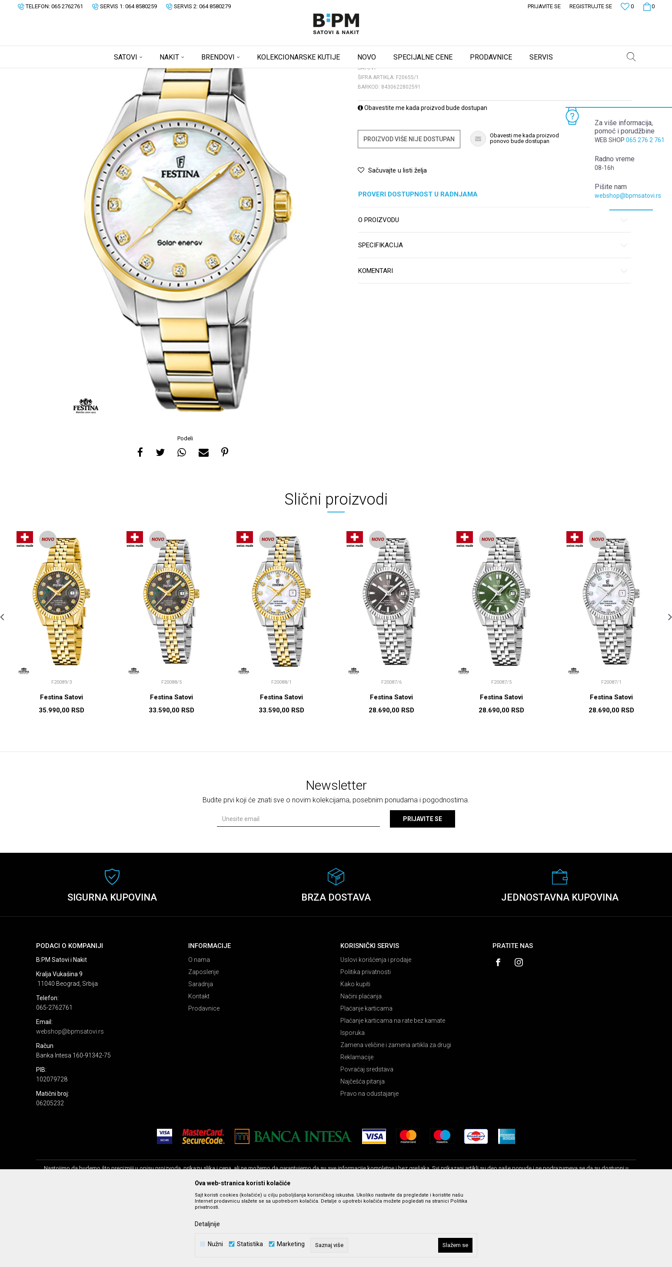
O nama (199, 1027)
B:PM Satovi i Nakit (58, 74)
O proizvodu (493, 288)
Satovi (123, 74)
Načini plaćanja (361, 1064)
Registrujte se (590, 6)
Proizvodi (98, 74)
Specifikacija (493, 313)
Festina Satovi (61, 765)
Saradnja (200, 1052)
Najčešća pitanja (362, 1149)
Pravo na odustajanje (369, 1161)
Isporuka (352, 1100)
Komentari (493, 339)
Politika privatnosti (365, 1040)
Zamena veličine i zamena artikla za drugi (395, 1113)
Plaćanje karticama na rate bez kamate (392, 1088)
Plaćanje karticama (366, 1076)
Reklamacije (356, 1125)
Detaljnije (207, 1223)
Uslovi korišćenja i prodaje (375, 1027)
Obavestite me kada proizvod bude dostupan (422, 176)
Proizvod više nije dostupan (409, 207)
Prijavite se (422, 887)
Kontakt (199, 1064)
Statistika (250, 1244)
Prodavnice (204, 1076)
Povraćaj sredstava (366, 1137)
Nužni (215, 1244)
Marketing (291, 1244)
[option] (186, 294)
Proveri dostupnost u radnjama (493, 262)
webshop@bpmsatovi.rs (628, 195)
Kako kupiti (355, 1052)
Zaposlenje (203, 1040)
